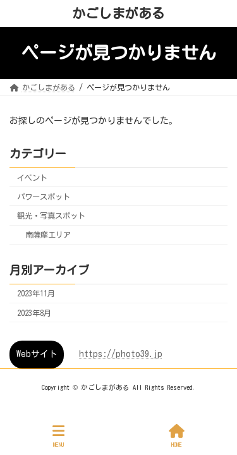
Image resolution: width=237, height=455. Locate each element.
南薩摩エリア (48, 235)
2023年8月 (34, 313)
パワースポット (43, 196)
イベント (32, 177)
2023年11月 (36, 294)
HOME (177, 435)
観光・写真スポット (51, 215)
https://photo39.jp (120, 353)
